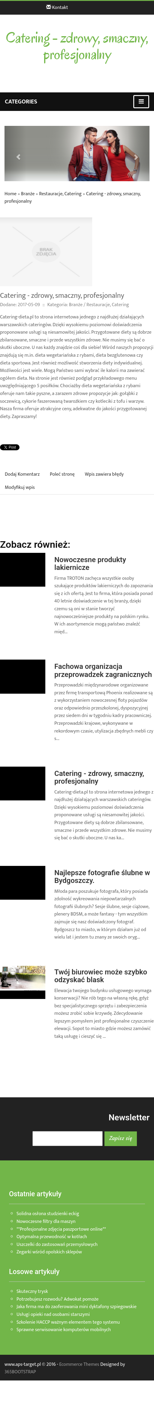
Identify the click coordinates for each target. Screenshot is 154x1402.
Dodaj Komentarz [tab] (22, 474)
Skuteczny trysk (32, 1291)
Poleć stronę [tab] (62, 474)
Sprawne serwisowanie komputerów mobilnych (64, 1330)
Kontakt (57, 8)
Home (11, 194)
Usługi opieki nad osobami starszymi (53, 1315)
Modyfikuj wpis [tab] (20, 487)
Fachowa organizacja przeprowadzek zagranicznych (103, 670)
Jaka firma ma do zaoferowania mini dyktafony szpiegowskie (77, 1307)
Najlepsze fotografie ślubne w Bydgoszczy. (102, 877)
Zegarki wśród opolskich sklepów (49, 1252)
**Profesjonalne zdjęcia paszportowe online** (61, 1229)
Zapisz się (120, 1138)
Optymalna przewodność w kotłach (52, 1237)
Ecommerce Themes (79, 1364)
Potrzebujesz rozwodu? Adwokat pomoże (57, 1299)
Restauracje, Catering (60, 194)
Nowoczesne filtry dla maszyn (46, 1222)
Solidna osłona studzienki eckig (48, 1214)
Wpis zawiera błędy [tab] (104, 474)
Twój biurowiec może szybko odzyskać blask (100, 976)
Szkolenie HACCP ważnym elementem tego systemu (68, 1322)
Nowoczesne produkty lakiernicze (90, 564)
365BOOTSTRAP (20, 1372)
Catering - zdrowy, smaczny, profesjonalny (99, 777)
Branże (28, 194)
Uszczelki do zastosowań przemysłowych (57, 1245)
